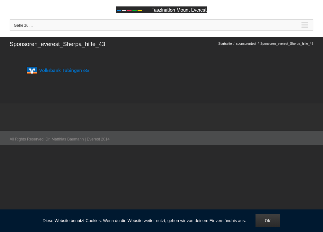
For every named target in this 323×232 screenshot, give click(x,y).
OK (268, 221)
